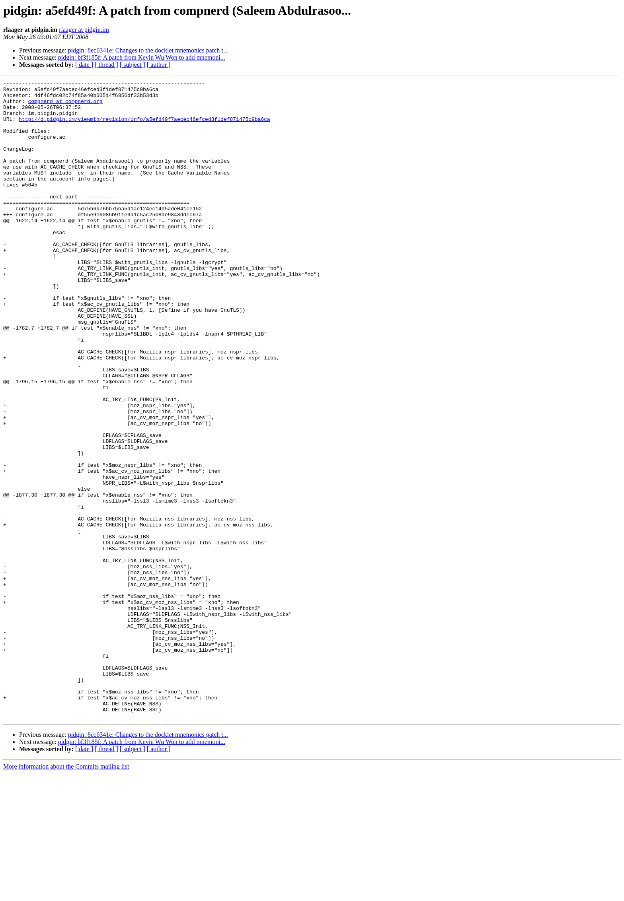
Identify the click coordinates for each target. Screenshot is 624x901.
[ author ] (159, 64)
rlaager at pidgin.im (84, 29)
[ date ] (84, 64)
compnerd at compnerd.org (65, 105)
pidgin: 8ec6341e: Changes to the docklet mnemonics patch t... (148, 50)
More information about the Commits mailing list (66, 894)
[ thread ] (106, 64)
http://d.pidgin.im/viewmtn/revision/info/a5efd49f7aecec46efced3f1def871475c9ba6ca (144, 127)
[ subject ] (132, 64)
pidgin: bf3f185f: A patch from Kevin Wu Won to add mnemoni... (141, 57)
